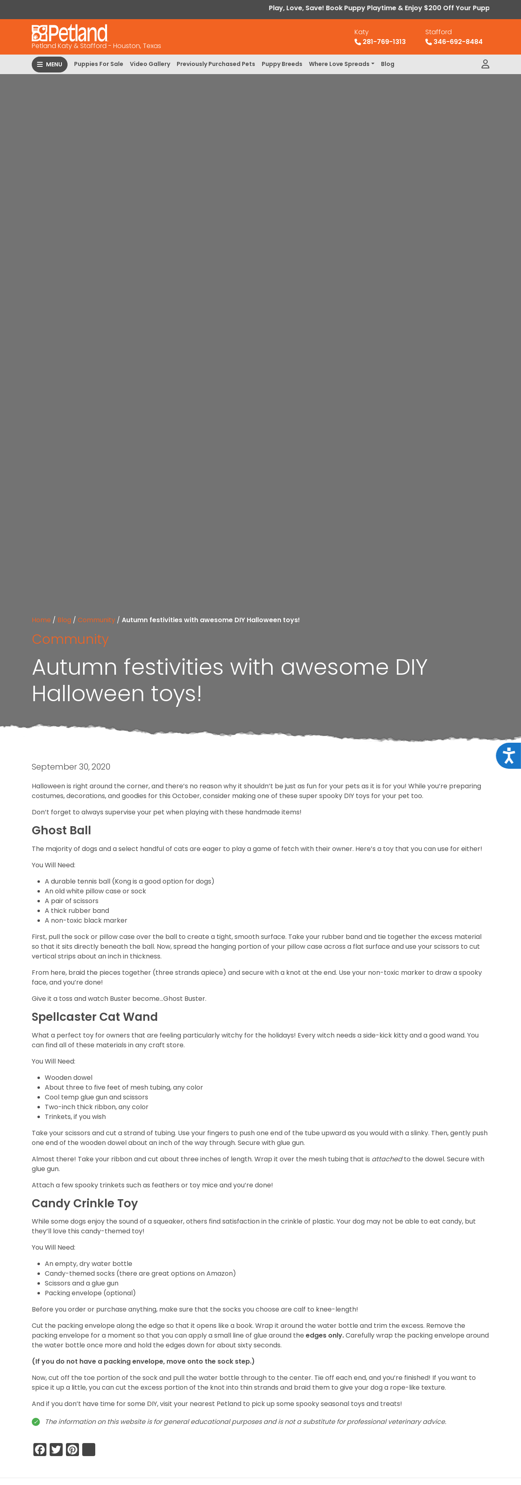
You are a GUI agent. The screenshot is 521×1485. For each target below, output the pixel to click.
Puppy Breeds (282, 64)
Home (41, 620)
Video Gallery (150, 64)
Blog (387, 64)
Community (96, 620)
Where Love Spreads (339, 64)
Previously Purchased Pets (216, 64)
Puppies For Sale (98, 64)
